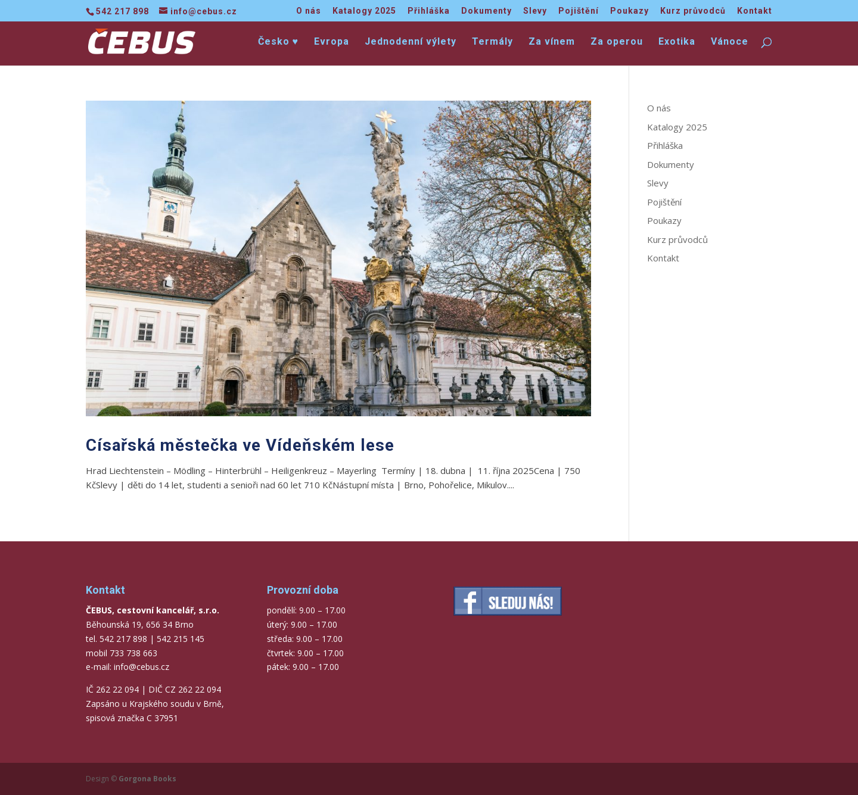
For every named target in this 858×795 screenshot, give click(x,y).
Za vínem (552, 42)
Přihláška (429, 11)
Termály (492, 42)
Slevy (535, 11)
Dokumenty (486, 11)
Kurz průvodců (693, 11)
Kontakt (754, 11)
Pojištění (578, 11)
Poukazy (629, 11)
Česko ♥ (278, 42)
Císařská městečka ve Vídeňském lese (240, 445)
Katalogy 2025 (364, 11)
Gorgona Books (147, 779)
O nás (308, 11)
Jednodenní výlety (410, 42)
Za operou (616, 42)
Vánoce (729, 42)
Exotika (676, 42)
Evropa (331, 42)
